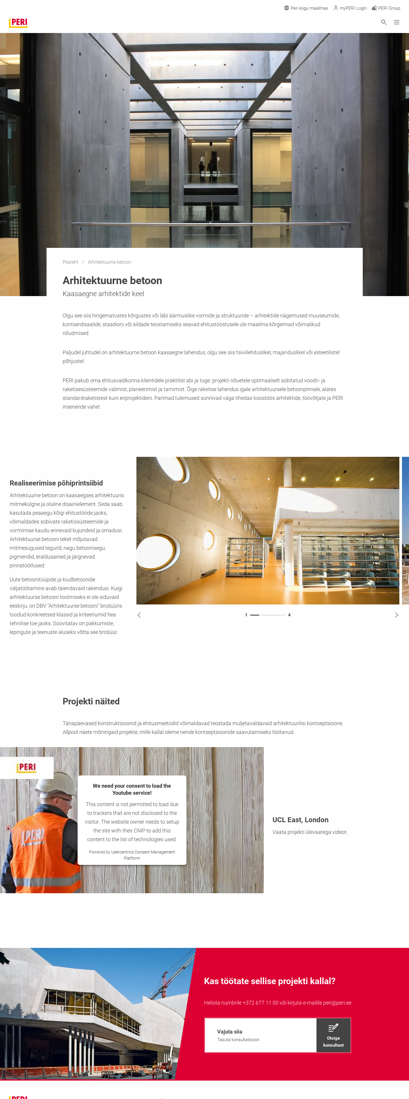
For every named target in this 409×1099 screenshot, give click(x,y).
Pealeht (71, 262)
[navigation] (277, 1035)
